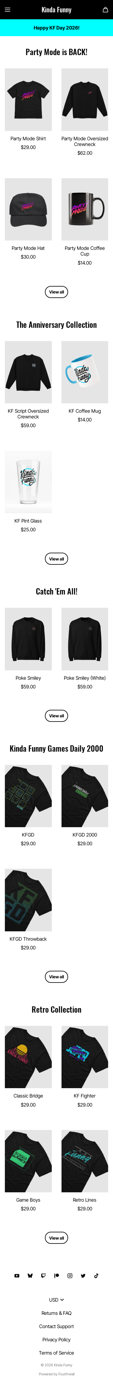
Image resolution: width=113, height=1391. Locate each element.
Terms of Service (56, 1353)
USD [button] (56, 1300)
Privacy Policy (56, 1340)
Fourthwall (66, 1374)
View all (56, 291)
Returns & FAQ (56, 1313)
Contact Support (56, 1326)
